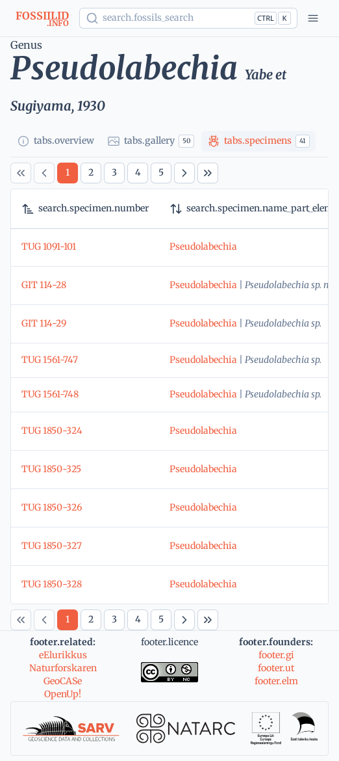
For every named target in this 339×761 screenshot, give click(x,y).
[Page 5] (161, 173)
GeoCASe (63, 681)
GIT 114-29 (43, 323)
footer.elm (276, 681)
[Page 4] (137, 173)
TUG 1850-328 (51, 584)
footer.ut (276, 668)
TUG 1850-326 (51, 507)
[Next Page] (184, 173)
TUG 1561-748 (50, 394)
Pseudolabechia (203, 246)
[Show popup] (188, 18)
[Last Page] (207, 173)
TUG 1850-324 (51, 430)
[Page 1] (67, 173)
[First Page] (20, 173)
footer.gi (276, 655)
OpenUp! (62, 694)
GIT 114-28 (43, 285)
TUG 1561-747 (49, 360)
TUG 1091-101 (48, 246)
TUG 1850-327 (51, 546)
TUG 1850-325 (51, 469)
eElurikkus (63, 655)
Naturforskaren (63, 668)
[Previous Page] (44, 173)
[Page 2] (91, 173)
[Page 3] (114, 173)
